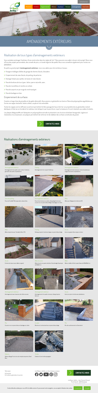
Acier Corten (86, 7)
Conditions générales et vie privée (14, 375)
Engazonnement (45, 7)
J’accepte (87, 388)
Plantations (29, 7)
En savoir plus (78, 388)
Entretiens (36, 7)
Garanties (8, 373)
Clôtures (54, 7)
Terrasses (67, 7)
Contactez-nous (52, 124)
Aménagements (76, 7)
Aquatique (60, 7)
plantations (7, 64)
